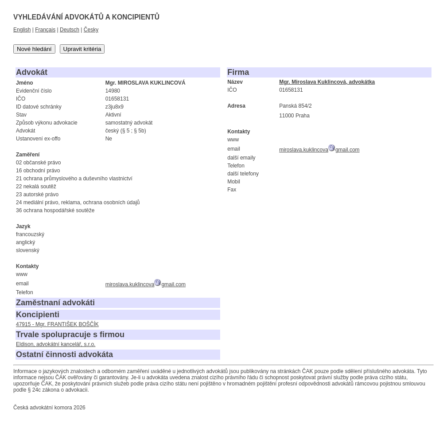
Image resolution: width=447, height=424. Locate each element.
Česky (91, 30)
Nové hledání (34, 49)
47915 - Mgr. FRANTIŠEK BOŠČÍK (57, 324)
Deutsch (69, 30)
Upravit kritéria (82, 49)
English (22, 30)
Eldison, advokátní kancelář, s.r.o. (55, 344)
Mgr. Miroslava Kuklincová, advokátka (327, 82)
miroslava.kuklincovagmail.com (145, 284)
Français (45, 30)
